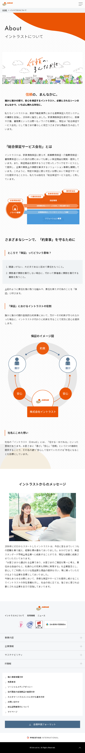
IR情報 (8, 663)
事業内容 (9, 637)
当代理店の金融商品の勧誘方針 (21, 692)
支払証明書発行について (18, 707)
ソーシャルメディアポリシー (20, 687)
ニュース (41, 615)
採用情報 (31, 615)
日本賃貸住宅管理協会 (56, 624)
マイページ (12, 712)
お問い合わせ (13, 702)
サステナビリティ (14, 654)
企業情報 (9, 646)
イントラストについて (14, 615)
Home (4, 10)
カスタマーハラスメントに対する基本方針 (26, 697)
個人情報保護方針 (15, 677)
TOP (80, 748)
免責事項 (11, 682)
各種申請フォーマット (44, 724)
